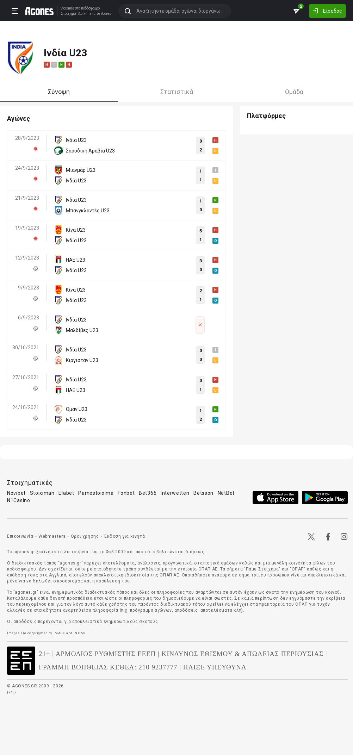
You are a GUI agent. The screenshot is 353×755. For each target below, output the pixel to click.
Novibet (16, 493)
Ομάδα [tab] (294, 91)
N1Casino (18, 500)
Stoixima (67, 8)
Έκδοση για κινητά (124, 536)
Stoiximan (42, 493)
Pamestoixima (95, 493)
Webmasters (52, 536)
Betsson (203, 493)
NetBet (226, 493)
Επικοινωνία (20, 536)
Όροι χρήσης (85, 536)
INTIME (80, 633)
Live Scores (102, 13)
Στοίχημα (68, 13)
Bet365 (147, 493)
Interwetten (175, 493)
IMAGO (60, 633)
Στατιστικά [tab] (176, 91)
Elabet (66, 493)
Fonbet (126, 493)
